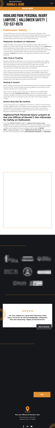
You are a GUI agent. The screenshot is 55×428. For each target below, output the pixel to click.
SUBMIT (42, 372)
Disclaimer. (41, 425)
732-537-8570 (27, 8)
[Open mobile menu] (51, 3)
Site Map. (47, 425)
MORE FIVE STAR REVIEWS (42, 303)
